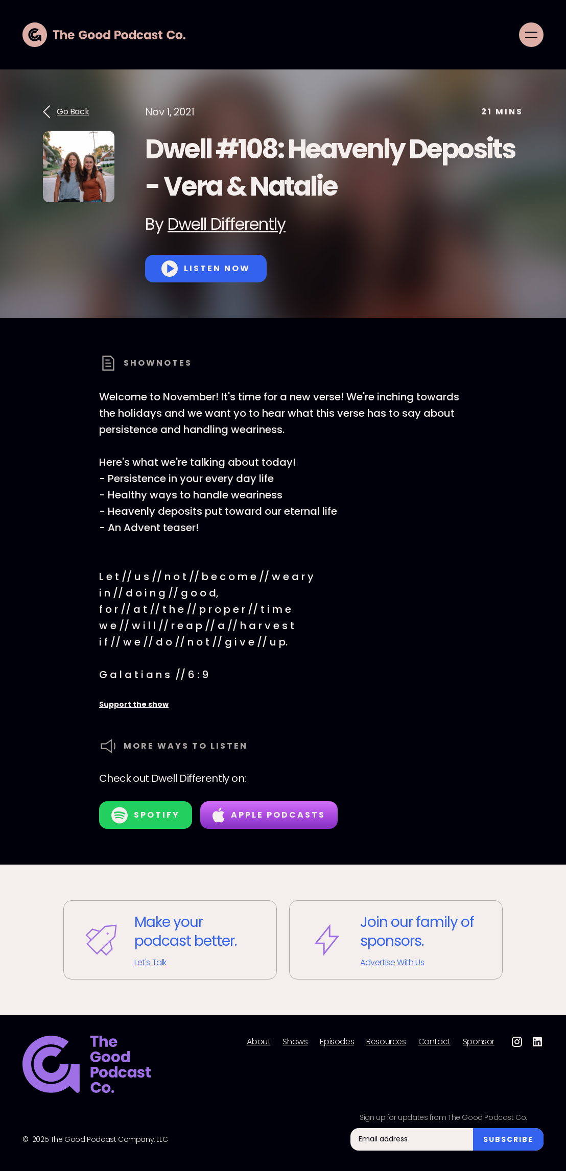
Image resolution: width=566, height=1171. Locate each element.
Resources (386, 1042)
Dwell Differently (227, 223)
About (258, 1042)
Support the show (134, 704)
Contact (434, 1042)
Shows (295, 1042)
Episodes (337, 1042)
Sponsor (478, 1042)
